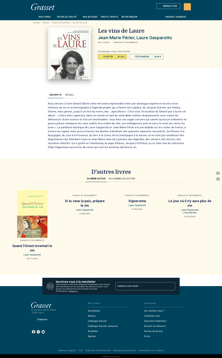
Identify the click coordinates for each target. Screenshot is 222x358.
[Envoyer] (171, 286)
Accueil (36, 23)
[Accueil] (43, 6)
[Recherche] (187, 6)
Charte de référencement (98, 350)
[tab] (34, 16)
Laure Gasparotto (154, 37)
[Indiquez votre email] (142, 286)
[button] (168, 6)
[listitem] (33, 331)
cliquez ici (73, 291)
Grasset (46, 23)
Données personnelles (124, 350)
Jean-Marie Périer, (117, 37)
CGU (80, 350)
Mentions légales (67, 350)
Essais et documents (61, 23)
